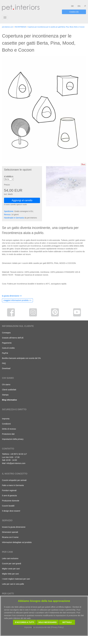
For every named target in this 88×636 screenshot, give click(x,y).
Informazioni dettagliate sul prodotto (17, 542)
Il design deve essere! (11, 511)
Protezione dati (8, 434)
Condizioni (6, 424)
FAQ (4, 363)
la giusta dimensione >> (12, 296)
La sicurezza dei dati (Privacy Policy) (48, 627)
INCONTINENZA (20, 27)
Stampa (5, 395)
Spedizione (8, 211)
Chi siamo (6, 384)
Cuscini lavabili (8, 506)
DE (72, 6)
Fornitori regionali (9, 490)
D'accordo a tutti (24, 622)
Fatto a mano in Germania (13, 485)
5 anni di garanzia (9, 495)
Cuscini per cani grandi (11, 563)
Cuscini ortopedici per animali (14, 480)
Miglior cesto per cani (11, 569)
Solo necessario (47, 622)
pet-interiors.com (7, 27)
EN (79, 6)
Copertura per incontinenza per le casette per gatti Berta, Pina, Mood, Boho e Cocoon (56, 27)
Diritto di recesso (9, 429)
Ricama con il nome (10, 537)
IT (85, 6)
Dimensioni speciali (10, 532)
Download (6, 368)
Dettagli (67, 622)
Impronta (5, 419)
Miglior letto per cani (10, 574)
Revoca (7, 214)
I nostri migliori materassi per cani (16, 579)
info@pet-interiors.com (15, 463)
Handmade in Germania (14, 218)
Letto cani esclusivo (10, 558)
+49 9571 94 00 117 (18, 454)
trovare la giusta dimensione (13, 527)
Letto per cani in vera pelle (13, 584)
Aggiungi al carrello (22, 200)
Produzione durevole (10, 501)
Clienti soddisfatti (9, 390)
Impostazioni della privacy (12, 439)
